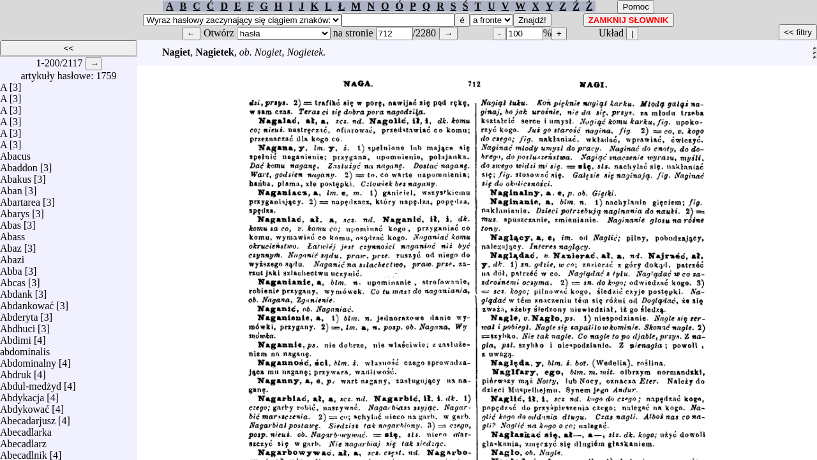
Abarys (14, 210)
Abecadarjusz (28, 417)
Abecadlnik (23, 452)
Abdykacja (22, 394)
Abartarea (20, 199)
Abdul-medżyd (30, 383)
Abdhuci (17, 325)
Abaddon (19, 164)
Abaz (11, 245)
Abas (10, 222)
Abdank (16, 291)
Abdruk (15, 371)
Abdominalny (28, 360)
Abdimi (15, 337)
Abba (11, 268)
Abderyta (19, 314)
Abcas (13, 279)
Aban (11, 187)
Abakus (15, 176)
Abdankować (27, 302)
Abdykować (24, 406)
